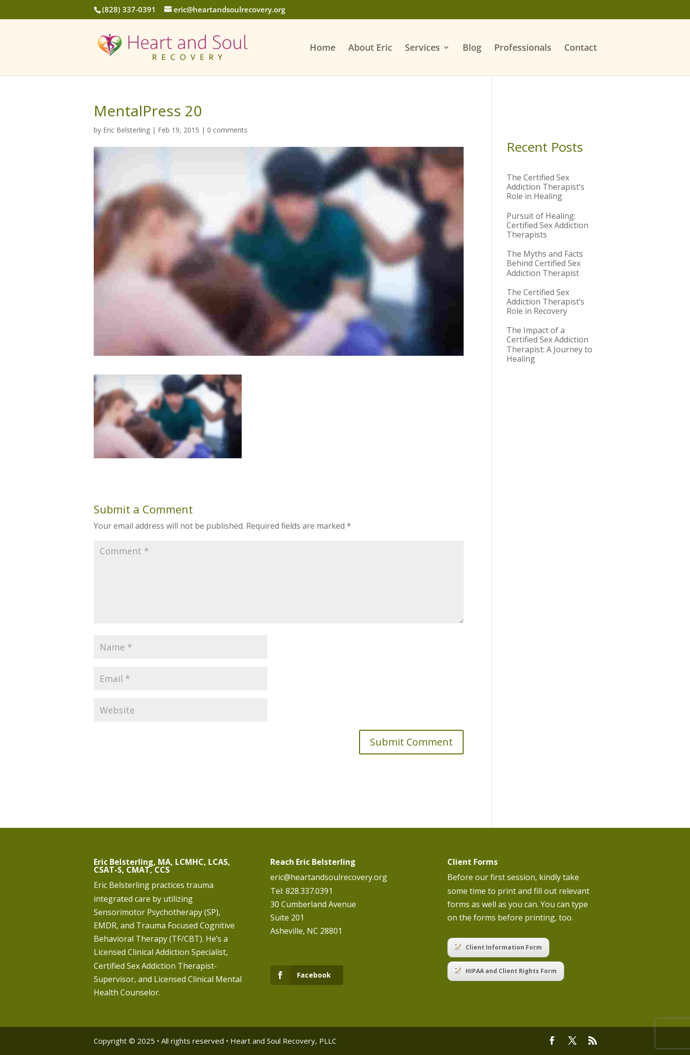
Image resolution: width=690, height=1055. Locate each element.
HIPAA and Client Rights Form (505, 971)
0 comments (227, 130)
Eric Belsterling (126, 130)
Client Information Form (498, 947)
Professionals (522, 48)
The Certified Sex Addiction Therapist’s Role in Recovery (545, 301)
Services (422, 48)
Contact (580, 48)
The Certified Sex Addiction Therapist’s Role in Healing (545, 187)
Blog (472, 48)
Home (322, 48)
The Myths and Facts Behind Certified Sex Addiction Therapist (545, 263)
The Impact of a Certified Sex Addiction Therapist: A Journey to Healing (549, 344)
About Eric (370, 48)
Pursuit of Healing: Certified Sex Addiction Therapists (547, 225)
